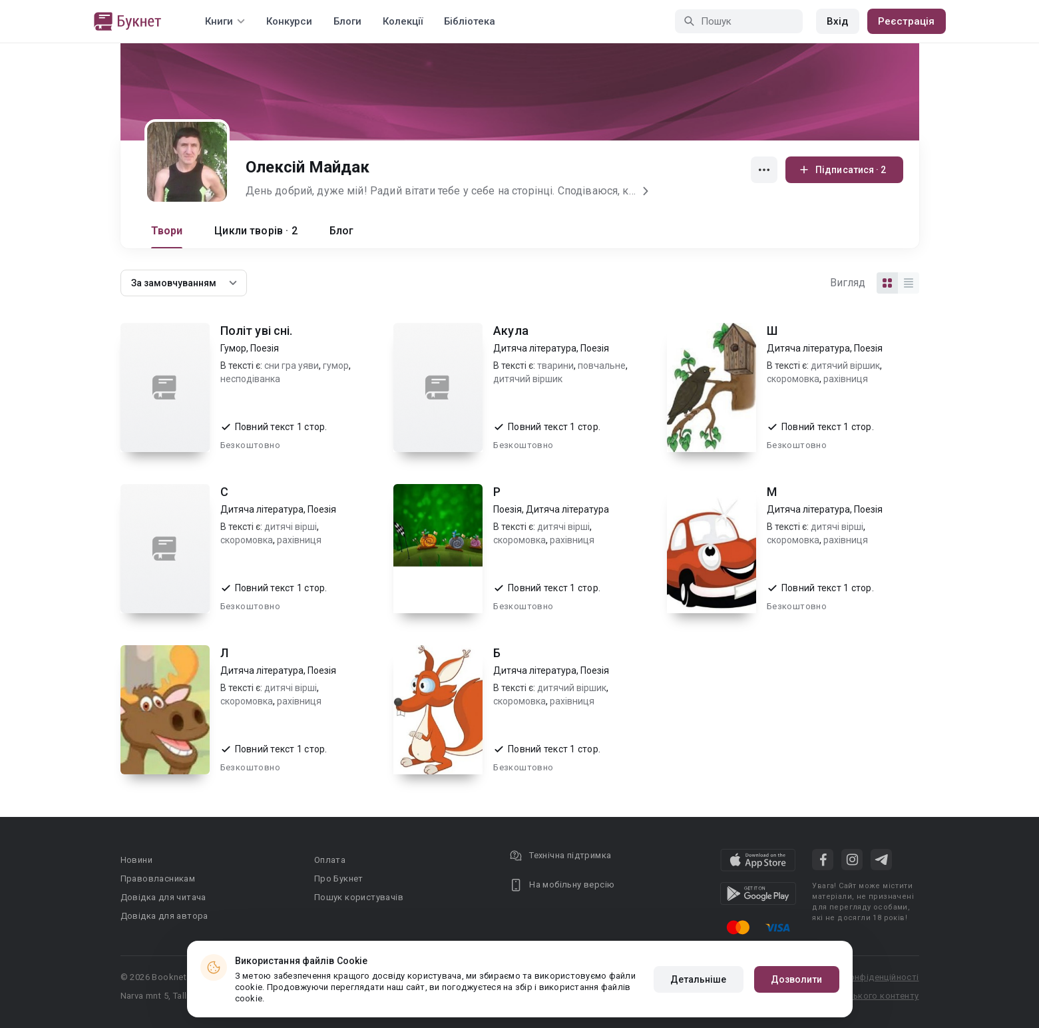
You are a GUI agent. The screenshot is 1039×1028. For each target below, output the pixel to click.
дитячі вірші (290, 526)
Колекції (403, 21)
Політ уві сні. (256, 331)
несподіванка (250, 379)
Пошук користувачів (358, 897)
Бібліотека (469, 21)
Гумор (233, 348)
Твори (167, 230)
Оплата (329, 860)
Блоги (347, 21)
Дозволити (797, 979)
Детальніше (698, 979)
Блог (341, 230)
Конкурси (289, 21)
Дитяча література (534, 348)
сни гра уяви (291, 365)
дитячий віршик (527, 379)
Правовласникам (158, 879)
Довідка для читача (163, 897)
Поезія (264, 348)
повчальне (602, 365)
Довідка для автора (164, 916)
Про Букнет (338, 879)
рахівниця (845, 379)
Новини (136, 860)
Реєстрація (906, 21)
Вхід (837, 21)
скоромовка (793, 379)
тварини (555, 365)
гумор (336, 365)
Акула (510, 331)
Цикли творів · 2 (255, 230)
